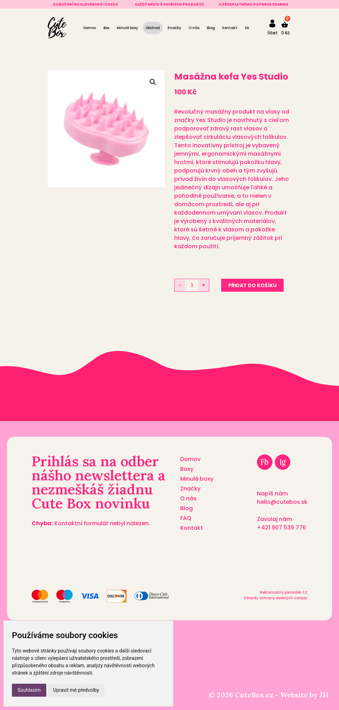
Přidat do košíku (252, 285)
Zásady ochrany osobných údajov (275, 598)
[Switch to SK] (247, 28)
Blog (211, 28)
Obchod (152, 28)
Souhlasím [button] (29, 690)
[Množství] (192, 285)
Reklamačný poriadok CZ (283, 592)
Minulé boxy (127, 28)
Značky (174, 28)
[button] (153, 82)
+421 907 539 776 (281, 527)
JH (323, 694)
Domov (89, 28)
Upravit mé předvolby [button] (76, 690)
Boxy (187, 469)
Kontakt (229, 28)
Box (106, 28)
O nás (194, 28)
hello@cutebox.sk (282, 502)
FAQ (185, 518)
